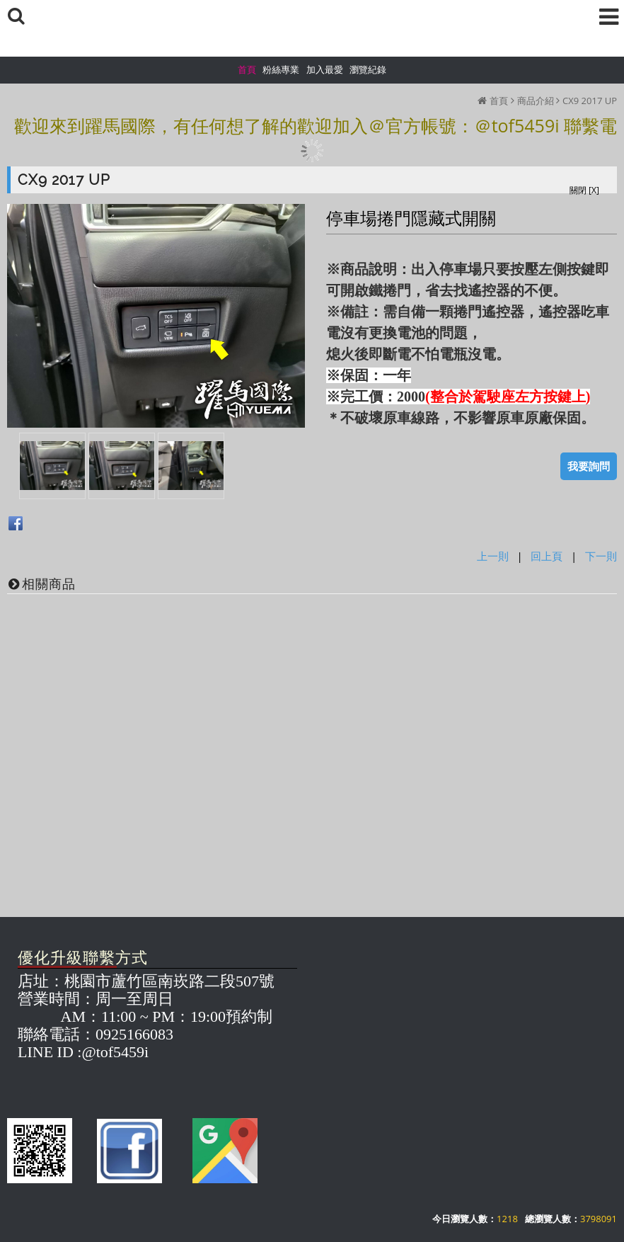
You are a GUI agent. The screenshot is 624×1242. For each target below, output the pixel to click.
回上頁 (546, 556)
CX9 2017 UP (589, 100)
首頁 (499, 100)
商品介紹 (535, 100)
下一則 (601, 556)
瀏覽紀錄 (367, 69)
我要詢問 (588, 466)
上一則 (493, 556)
